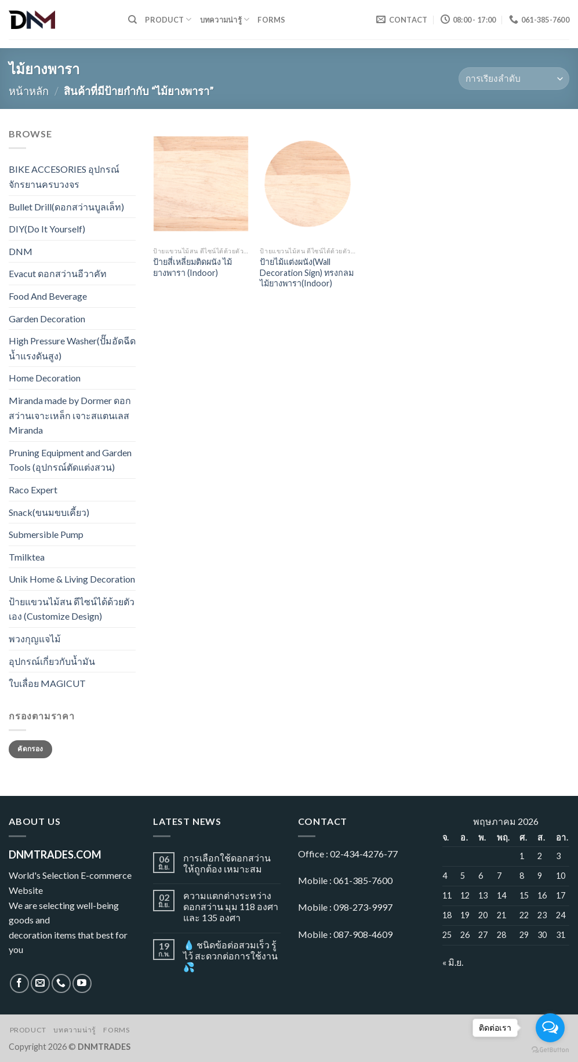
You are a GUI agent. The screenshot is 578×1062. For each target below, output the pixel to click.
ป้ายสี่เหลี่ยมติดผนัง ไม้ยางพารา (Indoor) (192, 267)
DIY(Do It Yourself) (47, 228)
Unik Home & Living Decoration (72, 578)
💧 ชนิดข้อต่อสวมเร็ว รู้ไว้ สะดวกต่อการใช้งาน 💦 (230, 955)
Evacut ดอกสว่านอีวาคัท (58, 273)
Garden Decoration (47, 318)
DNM (20, 251)
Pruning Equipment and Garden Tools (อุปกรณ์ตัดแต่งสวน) (70, 460)
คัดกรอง (30, 748)
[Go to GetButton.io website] (550, 1050)
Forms (271, 19)
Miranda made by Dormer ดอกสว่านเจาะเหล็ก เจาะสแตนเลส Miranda (70, 415)
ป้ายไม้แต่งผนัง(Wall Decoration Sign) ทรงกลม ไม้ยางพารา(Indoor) (307, 272)
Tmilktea (27, 556)
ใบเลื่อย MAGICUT (47, 683)
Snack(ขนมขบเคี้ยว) (49, 512)
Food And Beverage (48, 295)
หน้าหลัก (29, 91)
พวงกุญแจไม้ (35, 638)
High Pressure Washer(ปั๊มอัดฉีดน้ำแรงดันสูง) (72, 348)
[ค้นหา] (132, 20)
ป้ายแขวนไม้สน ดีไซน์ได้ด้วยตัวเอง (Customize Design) (71, 609)
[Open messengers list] (550, 1027)
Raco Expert (33, 489)
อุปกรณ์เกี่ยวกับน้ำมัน (52, 661)
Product (168, 19)
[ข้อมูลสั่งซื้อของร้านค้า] (514, 78)
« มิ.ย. (452, 962)
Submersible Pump (46, 534)
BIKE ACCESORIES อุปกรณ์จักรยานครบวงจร (64, 176)
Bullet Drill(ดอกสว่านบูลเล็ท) (66, 206)
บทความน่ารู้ (225, 19)
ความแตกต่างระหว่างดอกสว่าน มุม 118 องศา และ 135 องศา (230, 906)
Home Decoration (45, 377)
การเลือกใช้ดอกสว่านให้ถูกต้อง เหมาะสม (227, 863)
